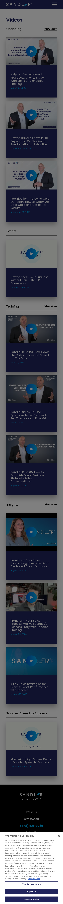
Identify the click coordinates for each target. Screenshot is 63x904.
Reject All (31, 891)
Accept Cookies (31, 899)
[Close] (59, 836)
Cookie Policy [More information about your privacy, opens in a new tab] (34, 878)
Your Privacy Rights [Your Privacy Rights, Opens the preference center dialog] (31, 884)
